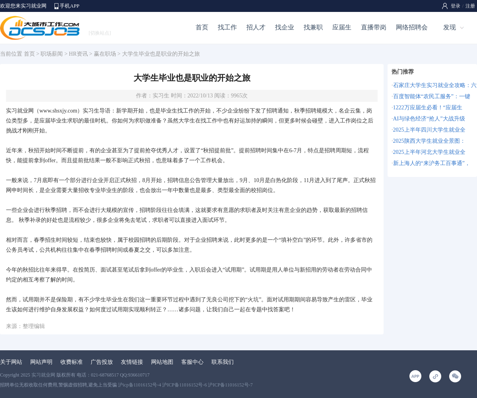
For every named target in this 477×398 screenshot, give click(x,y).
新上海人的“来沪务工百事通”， (431, 163)
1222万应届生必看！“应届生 (427, 108)
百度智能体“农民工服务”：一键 (431, 96)
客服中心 (192, 362)
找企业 (284, 27)
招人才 (256, 27)
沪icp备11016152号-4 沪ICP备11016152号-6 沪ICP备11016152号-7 (185, 385)
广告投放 (102, 362)
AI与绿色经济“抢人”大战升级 (429, 119)
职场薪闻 (52, 54)
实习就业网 (20, 111)
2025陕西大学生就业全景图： (429, 141)
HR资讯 (78, 54)
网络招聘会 (412, 27)
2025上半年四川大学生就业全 (429, 130)
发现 (449, 27)
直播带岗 (373, 27)
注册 (470, 6)
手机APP (70, 6)
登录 (455, 6)
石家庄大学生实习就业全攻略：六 (435, 85)
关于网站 (11, 362)
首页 (202, 27)
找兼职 (313, 27)
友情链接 (132, 362)
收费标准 (71, 362)
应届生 (341, 27)
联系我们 (222, 362)
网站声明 (41, 362)
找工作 (227, 27)
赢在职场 (105, 54)
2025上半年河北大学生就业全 (429, 152)
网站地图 (162, 362)
